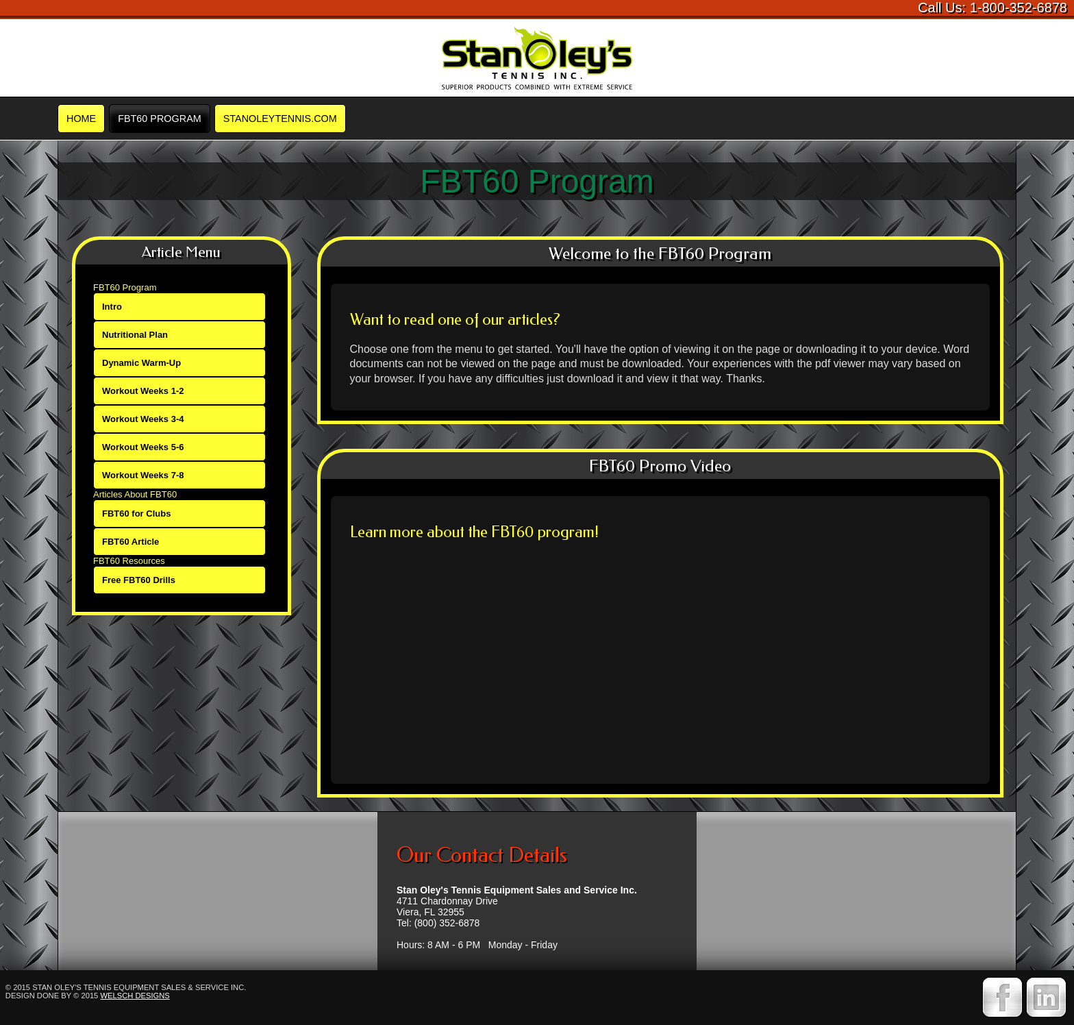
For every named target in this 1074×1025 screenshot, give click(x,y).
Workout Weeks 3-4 (143, 419)
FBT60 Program (159, 118)
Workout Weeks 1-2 (143, 391)
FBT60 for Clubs (136, 513)
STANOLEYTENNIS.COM (280, 118)
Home (81, 118)
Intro (112, 306)
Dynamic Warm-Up (141, 363)
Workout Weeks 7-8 (143, 475)
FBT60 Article (130, 541)
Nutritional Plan (135, 335)
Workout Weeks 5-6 (143, 447)
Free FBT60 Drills (138, 580)
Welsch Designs (134, 995)
